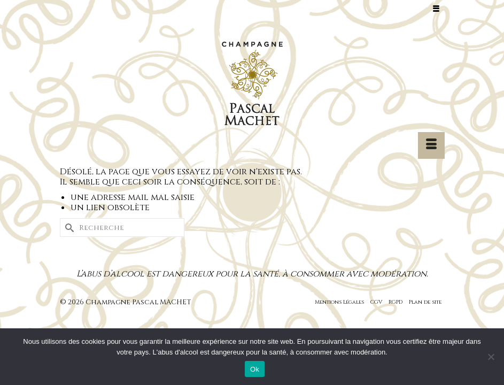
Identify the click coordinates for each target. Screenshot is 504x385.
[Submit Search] (68, 227)
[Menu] (431, 145)
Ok (254, 369)
